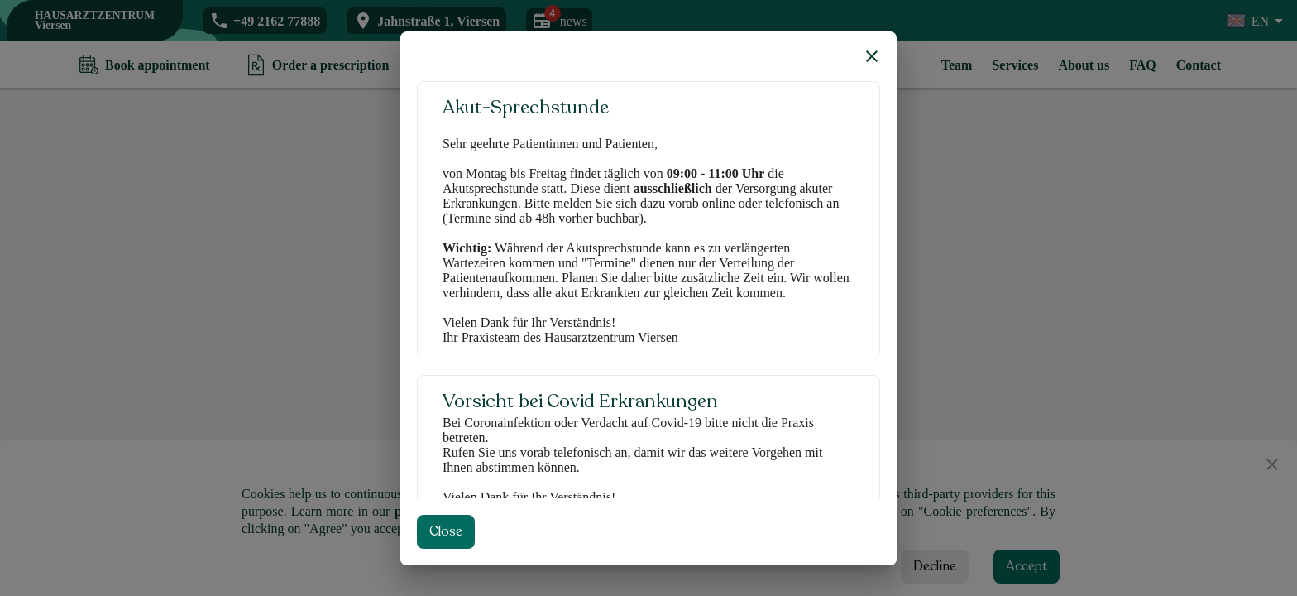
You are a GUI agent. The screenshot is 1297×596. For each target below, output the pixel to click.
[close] (872, 56)
